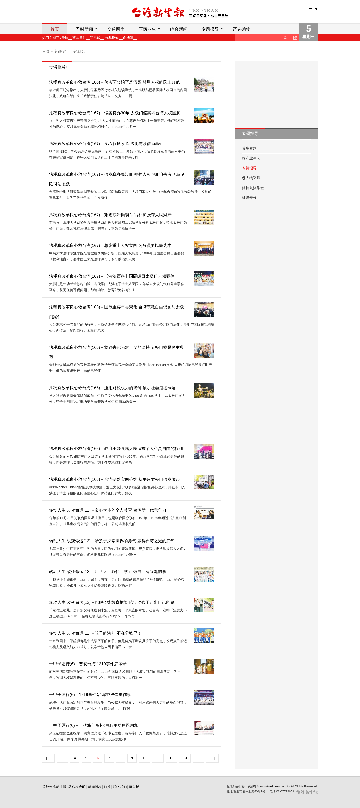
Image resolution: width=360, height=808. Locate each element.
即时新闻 (84, 29)
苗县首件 (79, 38)
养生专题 (249, 148)
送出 (285, 37)
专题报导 (210, 29)
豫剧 (65, 38)
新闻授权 (95, 787)
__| (212, 758)
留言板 (134, 787)
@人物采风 (251, 178)
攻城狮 (128, 38)
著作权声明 (77, 787)
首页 (55, 29)
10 (144, 758)
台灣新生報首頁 (180, 12)
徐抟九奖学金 (253, 188)
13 (185, 758)
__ (62, 758)
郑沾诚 (95, 38)
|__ (48, 758)
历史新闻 (294, 37)
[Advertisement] (132, 424)
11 (158, 758)
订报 (107, 787)
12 (171, 758)
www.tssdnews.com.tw (275, 786)
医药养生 (147, 29)
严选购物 (241, 29)
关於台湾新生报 (54, 787)
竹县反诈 (112, 38)
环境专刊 (249, 198)
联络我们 (120, 787)
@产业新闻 (251, 158)
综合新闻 (179, 29)
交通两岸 (116, 29)
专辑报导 (80, 51)
